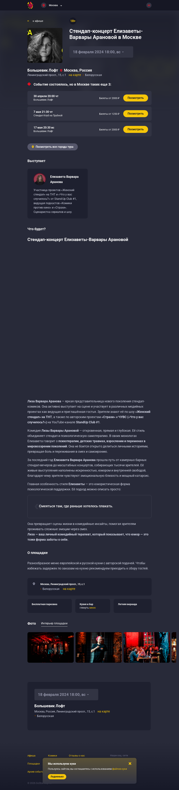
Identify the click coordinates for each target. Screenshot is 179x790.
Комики (52, 755)
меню (92, 607)
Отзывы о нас (77, 755)
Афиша (31, 755)
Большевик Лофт (42, 70)
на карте (75, 75)
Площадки (33, 763)
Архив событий (36, 771)
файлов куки (119, 768)
